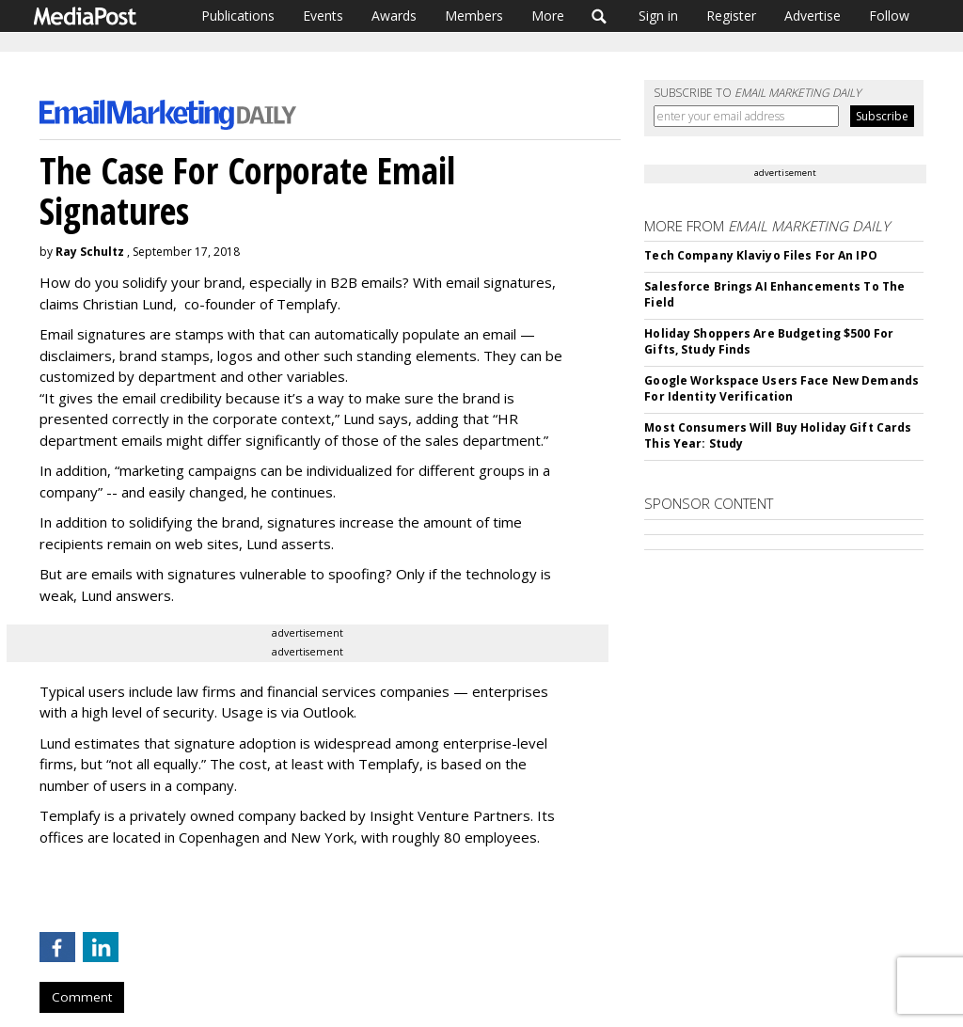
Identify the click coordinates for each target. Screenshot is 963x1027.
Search (599, 16)
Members (474, 15)
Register (731, 15)
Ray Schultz (89, 252)
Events (323, 15)
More (547, 15)
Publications (238, 15)
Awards (394, 15)
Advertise (812, 15)
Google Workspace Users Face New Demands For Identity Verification (781, 388)
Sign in (658, 15)
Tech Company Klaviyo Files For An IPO (760, 255)
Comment (82, 996)
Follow (889, 15)
